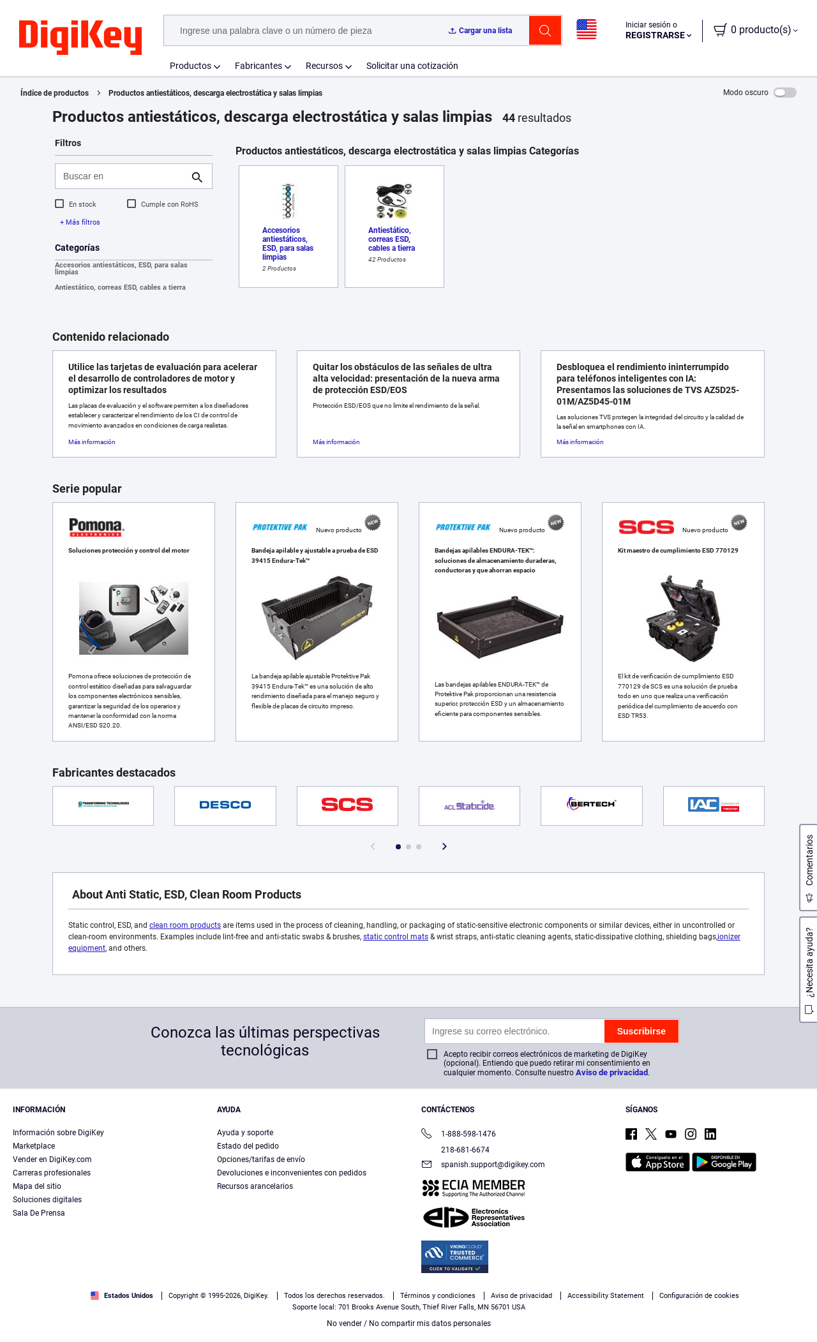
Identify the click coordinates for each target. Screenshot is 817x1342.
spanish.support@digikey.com (483, 1165)
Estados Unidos (122, 1296)
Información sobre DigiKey (58, 1132)
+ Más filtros (80, 222)
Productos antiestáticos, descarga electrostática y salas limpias (215, 93)
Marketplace (34, 1146)
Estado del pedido (248, 1146)
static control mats (395, 936)
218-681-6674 (455, 1149)
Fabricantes (258, 66)
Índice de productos (54, 93)
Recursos (324, 66)
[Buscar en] (123, 176)
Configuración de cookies (699, 1296)
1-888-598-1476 (458, 1135)
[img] (80, 38)
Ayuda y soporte (245, 1132)
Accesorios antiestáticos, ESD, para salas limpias (121, 269)
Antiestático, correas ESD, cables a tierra (120, 287)
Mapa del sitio (37, 1186)
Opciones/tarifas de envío (261, 1159)
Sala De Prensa (39, 1213)
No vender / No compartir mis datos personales (409, 1323)
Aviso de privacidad (612, 1072)
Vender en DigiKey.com (52, 1159)
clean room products (185, 925)
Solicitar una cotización (412, 66)
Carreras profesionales (52, 1172)
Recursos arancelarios (255, 1186)
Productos (190, 66)
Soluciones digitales (47, 1199)
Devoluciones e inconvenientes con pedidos (291, 1172)
